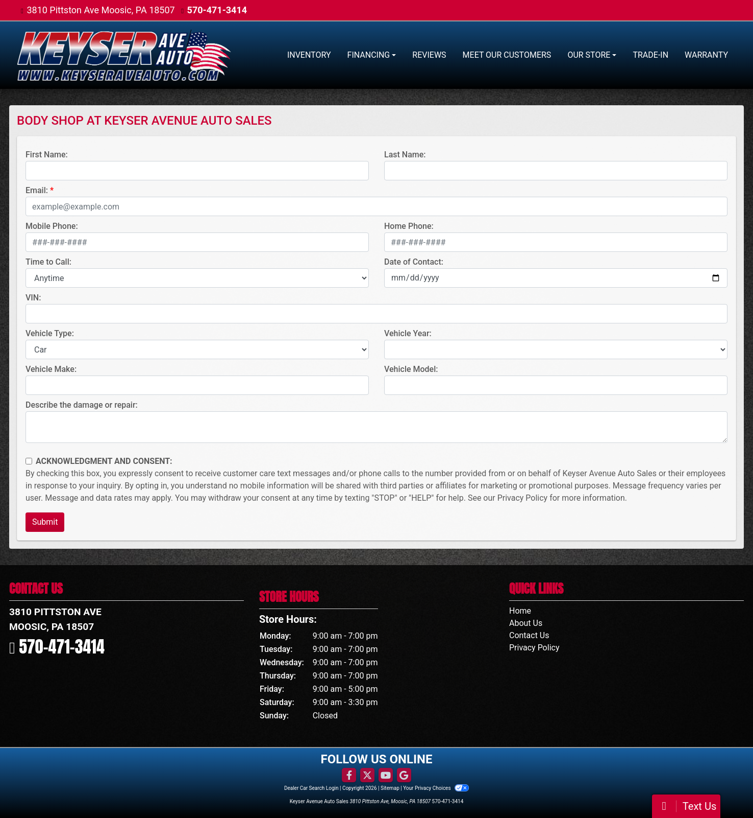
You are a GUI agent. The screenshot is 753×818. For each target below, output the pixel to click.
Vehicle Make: (51, 369)
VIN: (33, 297)
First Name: (47, 154)
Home (520, 611)
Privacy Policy (522, 498)
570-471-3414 (217, 10)
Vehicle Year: (408, 333)
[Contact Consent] (29, 461)
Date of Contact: (413, 262)
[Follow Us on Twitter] (367, 775)
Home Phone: (409, 226)
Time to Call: (48, 262)
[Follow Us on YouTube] (386, 775)
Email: (37, 190)
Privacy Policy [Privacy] (534, 647)
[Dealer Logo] (124, 55)
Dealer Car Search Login (311, 788)
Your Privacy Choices (436, 788)
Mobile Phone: (52, 226)
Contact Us (529, 635)
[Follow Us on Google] (404, 775)
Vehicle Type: (50, 333)
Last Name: (405, 154)
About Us (525, 623)
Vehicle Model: (411, 369)
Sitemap (390, 788)
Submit (45, 522)
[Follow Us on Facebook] (349, 775)
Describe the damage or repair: (82, 405)
